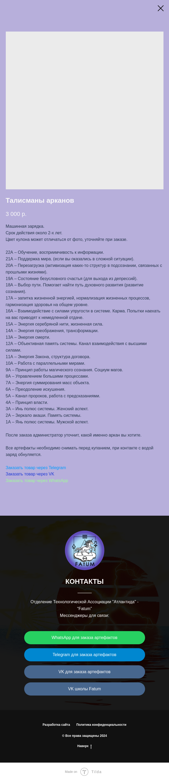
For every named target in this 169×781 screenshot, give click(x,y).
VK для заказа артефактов (85, 672)
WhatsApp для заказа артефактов (84, 637)
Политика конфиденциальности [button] (101, 725)
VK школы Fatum (84, 689)
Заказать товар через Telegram (36, 467)
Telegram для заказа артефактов (84, 654)
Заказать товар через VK (30, 474)
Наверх (84, 746)
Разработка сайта (56, 725)
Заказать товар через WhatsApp (37, 480)
